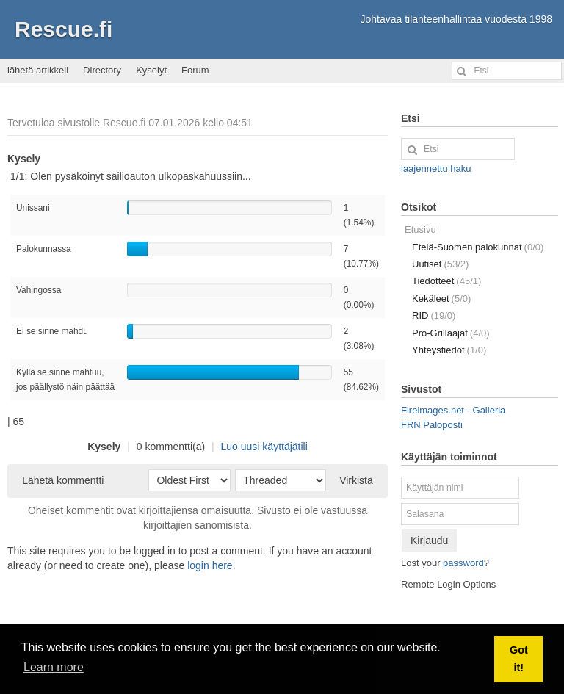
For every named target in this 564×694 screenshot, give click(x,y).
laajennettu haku (436, 168)
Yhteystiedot (449, 349)
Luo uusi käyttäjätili (264, 446)
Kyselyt (151, 70)
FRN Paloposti (432, 424)
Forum (195, 70)
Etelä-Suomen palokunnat (477, 247)
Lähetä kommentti (63, 480)
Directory (102, 70)
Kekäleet (441, 298)
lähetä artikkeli (37, 70)
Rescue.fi (63, 29)
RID (433, 315)
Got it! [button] (519, 658)
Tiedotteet (446, 280)
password (463, 562)
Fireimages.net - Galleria (453, 410)
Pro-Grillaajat (451, 333)
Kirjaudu (429, 540)
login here (210, 565)
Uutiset (440, 264)
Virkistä (356, 480)
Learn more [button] (54, 667)
